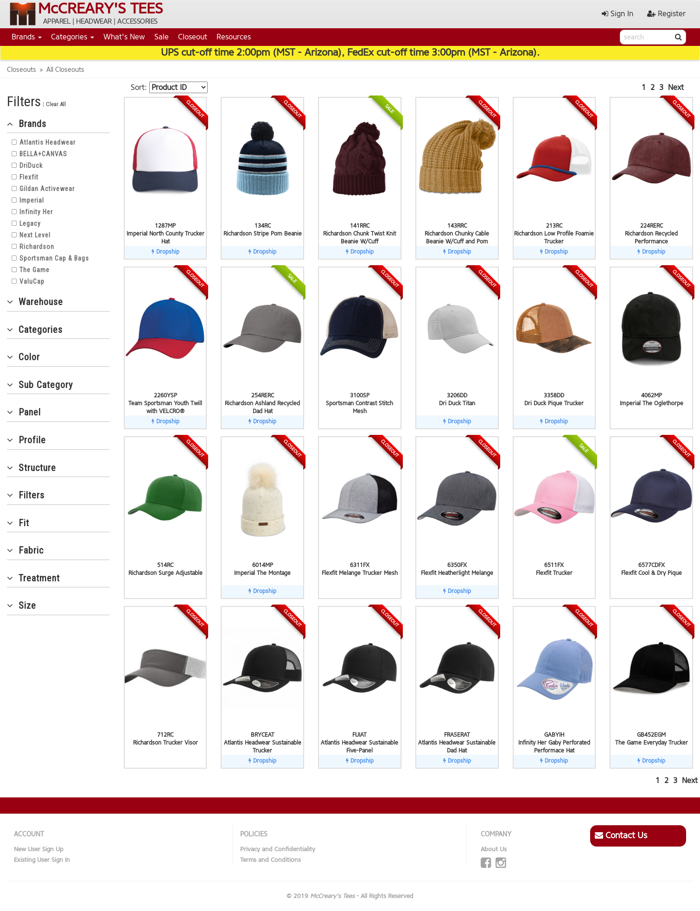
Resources (233, 37)
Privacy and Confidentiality (277, 849)
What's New (124, 37)
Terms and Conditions (270, 860)
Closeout (192, 37)
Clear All (56, 104)
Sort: (139, 87)
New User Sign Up (39, 849)
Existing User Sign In (42, 860)
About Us (494, 849)
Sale (161, 37)
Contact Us (621, 835)
